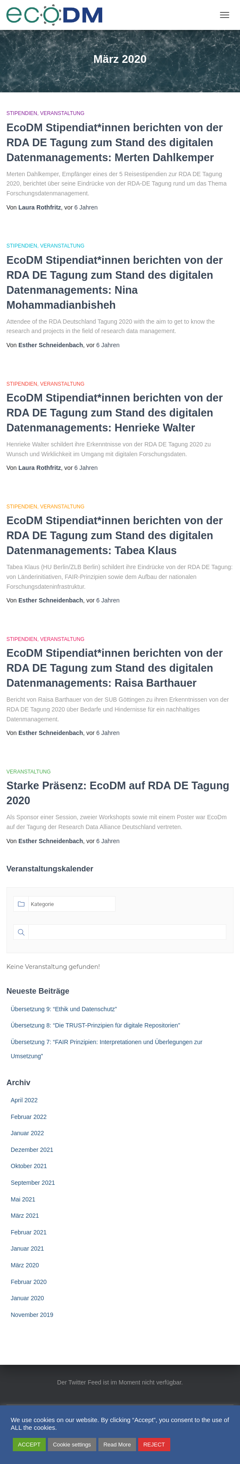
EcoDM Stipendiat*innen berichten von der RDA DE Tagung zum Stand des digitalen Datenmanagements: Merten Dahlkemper (114, 142)
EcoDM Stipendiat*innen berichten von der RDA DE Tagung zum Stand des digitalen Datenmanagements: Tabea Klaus (114, 535)
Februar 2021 (29, 1232)
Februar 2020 (29, 1281)
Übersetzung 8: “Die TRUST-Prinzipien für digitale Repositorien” (95, 1025)
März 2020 (25, 1265)
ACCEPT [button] (29, 1444)
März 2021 (25, 1215)
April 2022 (24, 1100)
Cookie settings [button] (72, 1444)
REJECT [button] (154, 1444)
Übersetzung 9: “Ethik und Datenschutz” (64, 1009)
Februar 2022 (29, 1116)
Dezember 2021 (32, 1149)
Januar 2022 (27, 1133)
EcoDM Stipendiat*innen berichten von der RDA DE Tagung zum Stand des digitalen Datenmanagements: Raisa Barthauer (114, 668)
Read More (117, 1444)
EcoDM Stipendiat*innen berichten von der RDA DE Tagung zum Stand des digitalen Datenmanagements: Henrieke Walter (114, 413)
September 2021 (33, 1182)
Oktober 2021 (29, 1166)
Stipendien (21, 113)
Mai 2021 (23, 1199)
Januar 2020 (27, 1298)
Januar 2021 (27, 1248)
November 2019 (32, 1314)
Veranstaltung (62, 113)
